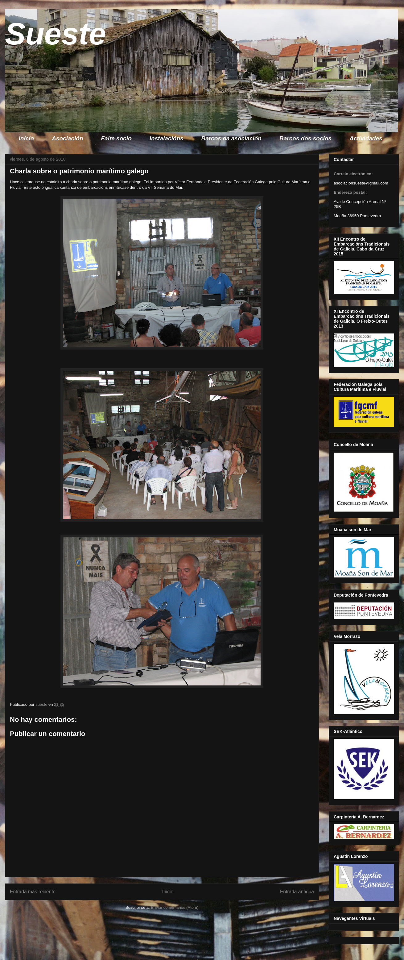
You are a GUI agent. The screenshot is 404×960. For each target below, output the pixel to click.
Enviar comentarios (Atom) (174, 907)
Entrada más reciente (33, 891)
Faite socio (116, 138)
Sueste (55, 33)
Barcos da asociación (231, 138)
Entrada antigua (297, 891)
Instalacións (166, 138)
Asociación (67, 138)
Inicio (26, 138)
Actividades (365, 138)
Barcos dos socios (305, 138)
